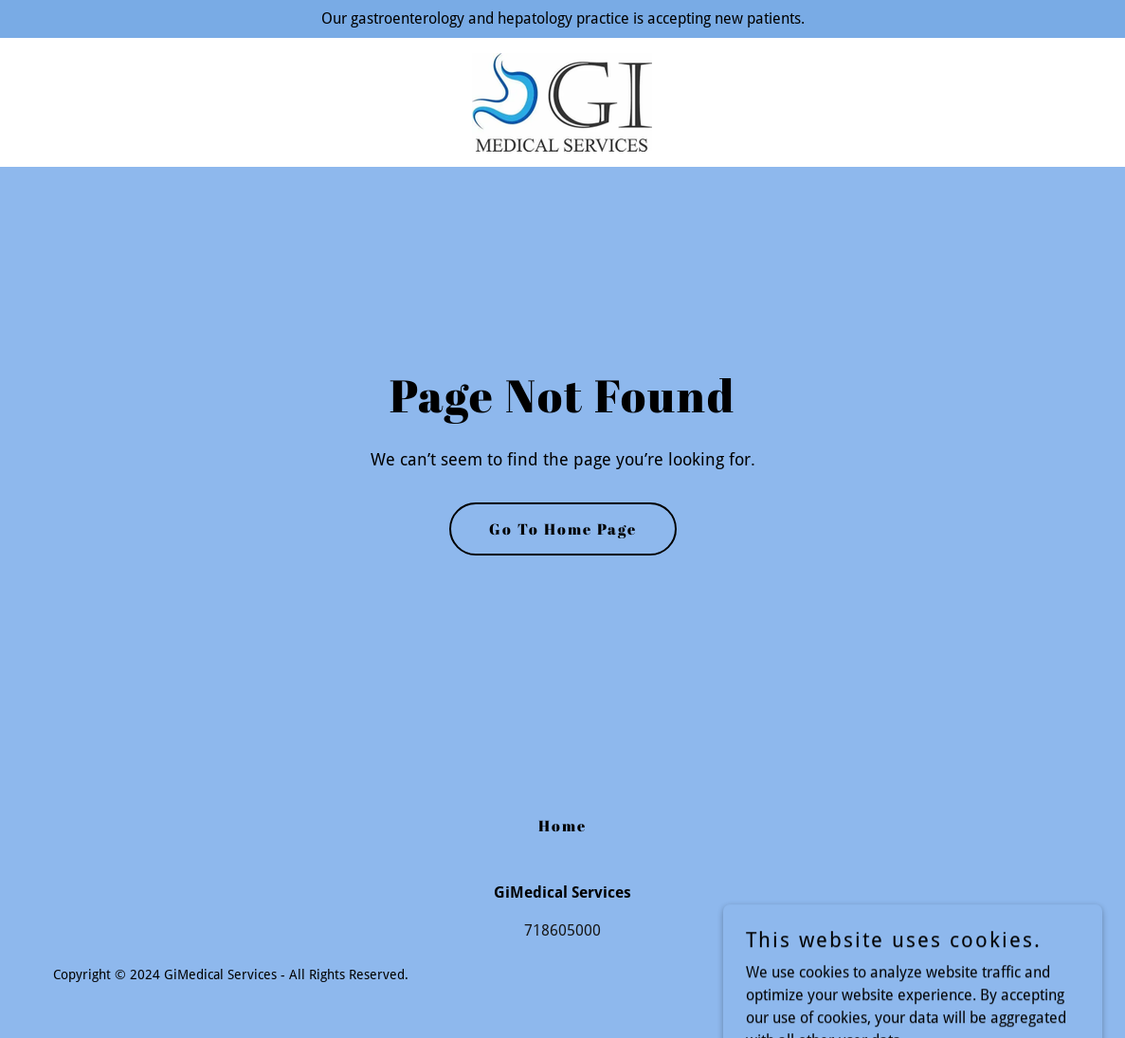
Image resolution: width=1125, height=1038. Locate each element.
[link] (562, 101)
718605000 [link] (562, 930)
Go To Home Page (563, 529)
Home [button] (562, 825)
